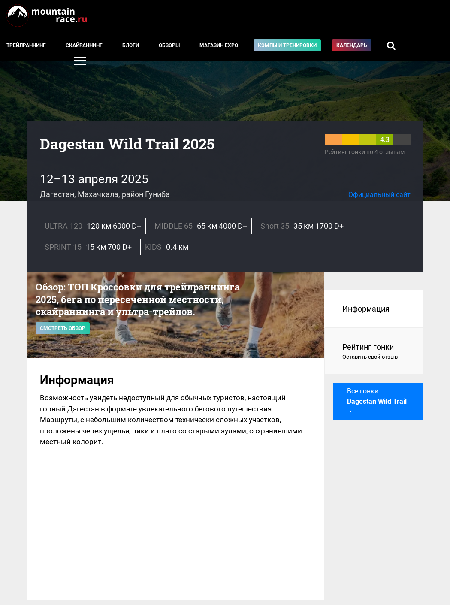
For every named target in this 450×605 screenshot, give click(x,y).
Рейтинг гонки (374, 351)
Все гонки (377, 396)
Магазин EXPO (218, 45)
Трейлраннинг (26, 45)
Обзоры (169, 45)
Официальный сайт (379, 195)
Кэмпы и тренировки (287, 45)
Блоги (130, 45)
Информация (366, 308)
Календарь (351, 45)
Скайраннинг (84, 45)
